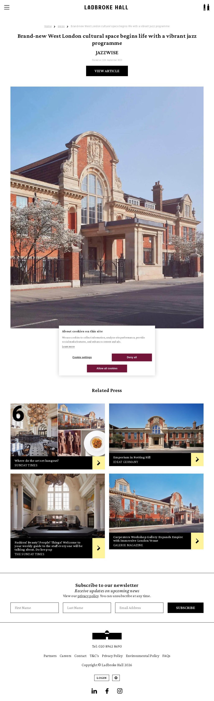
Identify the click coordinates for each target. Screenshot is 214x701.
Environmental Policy (142, 656)
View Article (107, 71)
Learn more (68, 346)
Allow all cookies (107, 368)
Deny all (132, 357)
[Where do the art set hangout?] (57, 436)
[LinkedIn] (94, 691)
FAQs (166, 656)
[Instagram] (119, 691)
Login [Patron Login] (102, 678)
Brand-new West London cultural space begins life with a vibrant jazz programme (120, 26)
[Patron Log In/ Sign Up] (206, 7)
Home (48, 26)
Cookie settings (82, 357)
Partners (50, 656)
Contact (80, 656)
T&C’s (94, 656)
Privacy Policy (112, 656)
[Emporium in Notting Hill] (156, 436)
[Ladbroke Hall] (106, 7)
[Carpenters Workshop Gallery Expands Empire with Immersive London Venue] (156, 516)
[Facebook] (107, 691)
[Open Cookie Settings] (116, 678)
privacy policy (88, 596)
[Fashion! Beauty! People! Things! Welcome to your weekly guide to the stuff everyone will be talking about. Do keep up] (57, 516)
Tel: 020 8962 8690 (107, 646)
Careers (65, 656)
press (61, 26)
